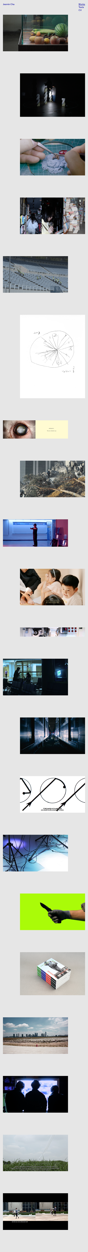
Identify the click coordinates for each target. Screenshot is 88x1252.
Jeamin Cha (8, 4)
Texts (81, 7)
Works (82, 4)
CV (80, 10)
